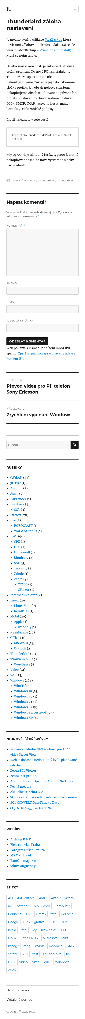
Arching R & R (20, 839)
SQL (17, 510)
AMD (43, 898)
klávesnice (49, 930)
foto (53, 914)
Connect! (15, 914)
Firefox (15, 515)
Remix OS (21, 611)
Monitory (21, 558)
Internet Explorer (23, 595)
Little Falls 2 (29, 938)
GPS (26, 922)
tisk (68, 954)
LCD (64, 930)
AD (10, 898)
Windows (17, 680)
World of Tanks (25, 531)
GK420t (23, 590)
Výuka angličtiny (22, 866)
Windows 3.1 (23, 696)
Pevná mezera (20, 786)
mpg (27, 946)
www (12, 970)
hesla (12, 930)
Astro (14, 493)
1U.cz (32, 1011)
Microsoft (50, 938)
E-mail (11, 301)
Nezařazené (19, 632)
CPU (17, 542)
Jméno (11, 283)
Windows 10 (23, 691)
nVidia (40, 946)
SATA (71, 946)
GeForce (67, 914)
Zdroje (19, 574)
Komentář (15, 225)
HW (13, 536)
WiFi (47, 962)
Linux (14, 600)
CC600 (23, 584)
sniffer (12, 954)
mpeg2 (13, 946)
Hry (13, 520)
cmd (46, 906)
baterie (22, 906)
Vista (35, 962)
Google (13, 922)
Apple (18, 622)
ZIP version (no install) (54, 50)
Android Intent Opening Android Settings (41, 781)
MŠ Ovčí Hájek (21, 855)
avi (10, 906)
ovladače (55, 946)
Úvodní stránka (17, 990)
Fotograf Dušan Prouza (27, 850)
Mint (64, 938)
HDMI (65, 922)
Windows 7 (22, 702)
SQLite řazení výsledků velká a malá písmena (44, 797)
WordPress (22, 664)
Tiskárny (20, 568)
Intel (23, 930)
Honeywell (22, 552)
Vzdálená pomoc (19, 999)
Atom (69, 898)
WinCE (19, 686)
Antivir (56, 898)
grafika (39, 922)
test (35, 954)
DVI (29, 914)
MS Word (21, 643)
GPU (17, 547)
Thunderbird (46, 180)
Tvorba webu (20, 659)
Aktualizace (26, 898)
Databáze (17, 504)
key (34, 930)
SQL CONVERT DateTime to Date (34, 802)
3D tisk (15, 483)
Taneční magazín (23, 861)
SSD (17, 563)
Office (14, 638)
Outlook (20, 648)
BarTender (18, 499)
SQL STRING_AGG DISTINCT (32, 808)
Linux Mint (22, 606)
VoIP (13, 675)
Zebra (18, 579)
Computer (62, 906)
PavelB (16, 180)
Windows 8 (22, 707)
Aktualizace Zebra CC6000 (29, 792)
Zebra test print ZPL (25, 776)
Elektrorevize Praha (25, 845)
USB (11, 962)
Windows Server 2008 (30, 712)
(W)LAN (16, 477)
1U (9, 9)
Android (16, 488)
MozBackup (53, 39)
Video (14, 670)
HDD (52, 922)
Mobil (14, 616)
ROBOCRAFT (23, 526)
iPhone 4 (24, 627)
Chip (35, 906)
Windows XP (23, 718)
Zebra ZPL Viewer (23, 770)
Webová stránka (19, 320)
